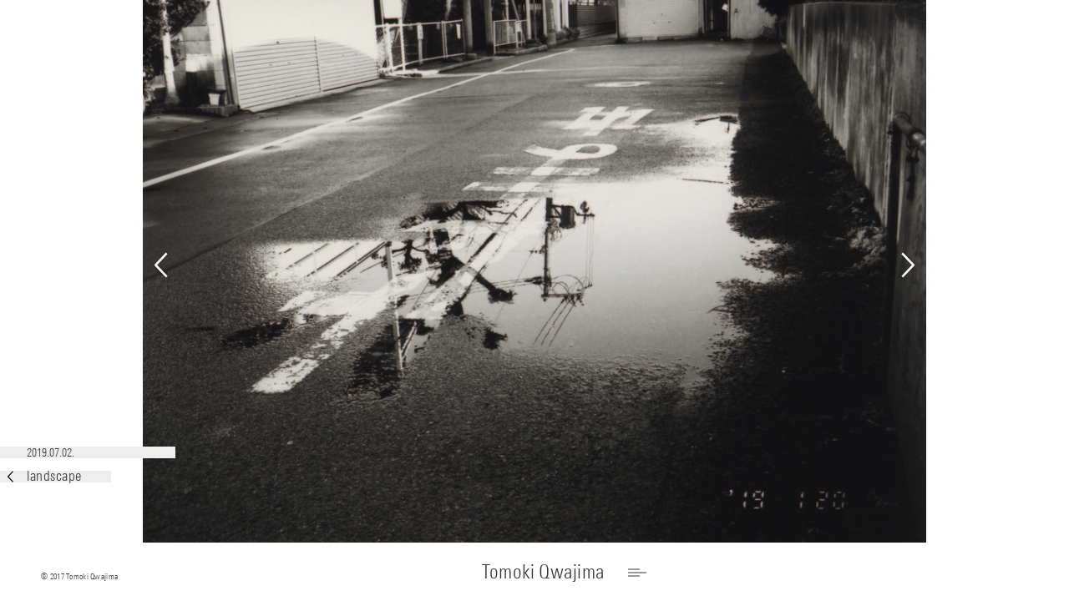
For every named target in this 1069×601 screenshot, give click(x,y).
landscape (45, 476)
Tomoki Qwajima (543, 571)
